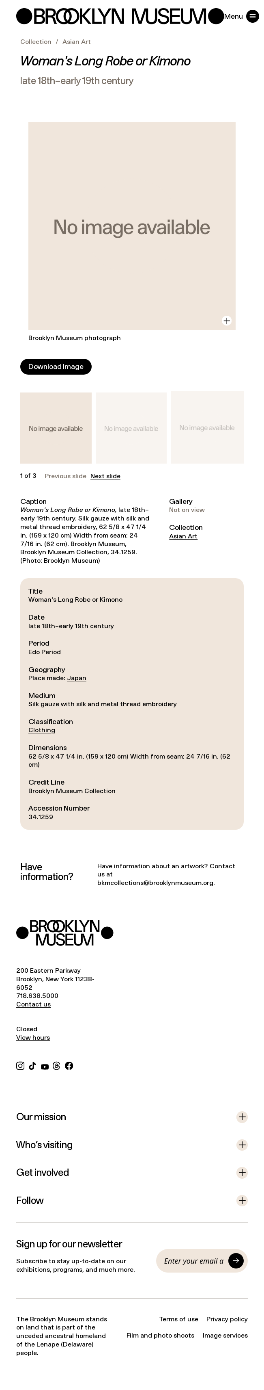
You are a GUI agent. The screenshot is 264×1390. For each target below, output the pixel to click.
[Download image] (56, 367)
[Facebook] (69, 1065)
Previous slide (65, 476)
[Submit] (236, 1261)
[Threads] (57, 1065)
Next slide (105, 476)
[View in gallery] (227, 320)
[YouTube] (45, 1065)
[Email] (194, 1260)
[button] (56, 428)
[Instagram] (20, 1065)
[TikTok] (32, 1065)
